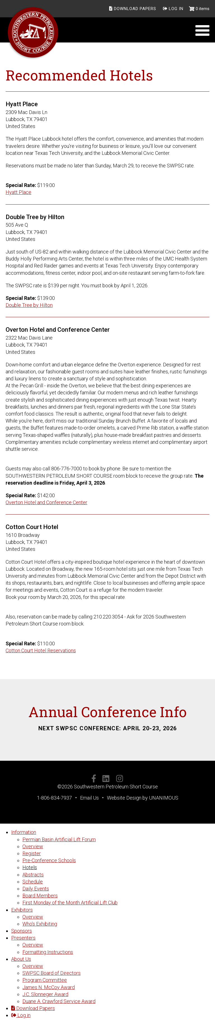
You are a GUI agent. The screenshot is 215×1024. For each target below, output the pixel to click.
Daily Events (35, 889)
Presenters (23, 938)
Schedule (32, 882)
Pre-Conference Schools (49, 860)
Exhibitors (22, 910)
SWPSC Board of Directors (51, 973)
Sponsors (21, 931)
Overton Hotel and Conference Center (46, 502)
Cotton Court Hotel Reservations (41, 650)
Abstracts (33, 875)
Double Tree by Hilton (29, 305)
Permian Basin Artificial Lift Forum (59, 839)
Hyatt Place (18, 192)
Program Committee (44, 980)
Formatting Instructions (47, 952)
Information (23, 832)
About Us (21, 959)
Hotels (29, 867)
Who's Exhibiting (39, 924)
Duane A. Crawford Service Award (58, 1001)
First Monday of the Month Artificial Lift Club (70, 903)
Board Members (40, 896)
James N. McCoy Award (48, 987)
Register (31, 853)
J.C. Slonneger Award (45, 994)
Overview (32, 846)
